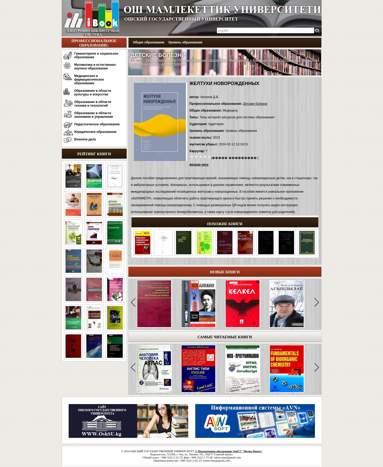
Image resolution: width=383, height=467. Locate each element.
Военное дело (85, 139)
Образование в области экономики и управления (93, 115)
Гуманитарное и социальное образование (96, 55)
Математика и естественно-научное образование (95, 66)
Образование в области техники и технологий (92, 103)
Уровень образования (185, 42)
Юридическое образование (95, 132)
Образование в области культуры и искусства (92, 92)
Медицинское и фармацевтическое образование (89, 79)
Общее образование (149, 42)
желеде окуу (199, 164)
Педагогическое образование (97, 124)
